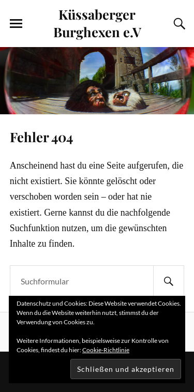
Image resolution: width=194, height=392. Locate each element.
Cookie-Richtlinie (105, 350)
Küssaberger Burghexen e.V (97, 22)
